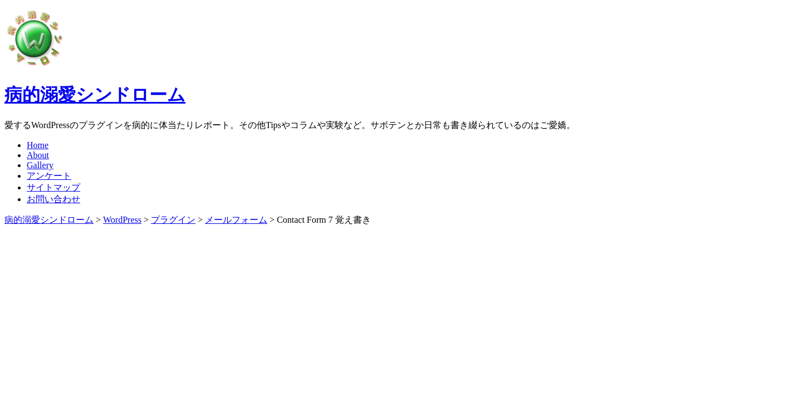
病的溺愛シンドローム (94, 95)
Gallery (40, 165)
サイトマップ (53, 187)
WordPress (122, 219)
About (38, 155)
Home (37, 145)
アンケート (49, 175)
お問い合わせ (53, 199)
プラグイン (173, 219)
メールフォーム (236, 219)
